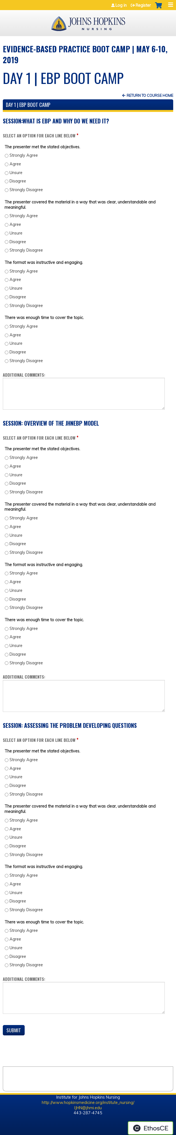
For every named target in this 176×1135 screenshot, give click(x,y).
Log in (121, 5)
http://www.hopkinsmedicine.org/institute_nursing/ (88, 1102)
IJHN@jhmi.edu (88, 1107)
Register (143, 5)
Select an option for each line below (39, 136)
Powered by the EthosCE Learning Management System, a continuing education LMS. (150, 1128)
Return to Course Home (150, 95)
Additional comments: (24, 375)
